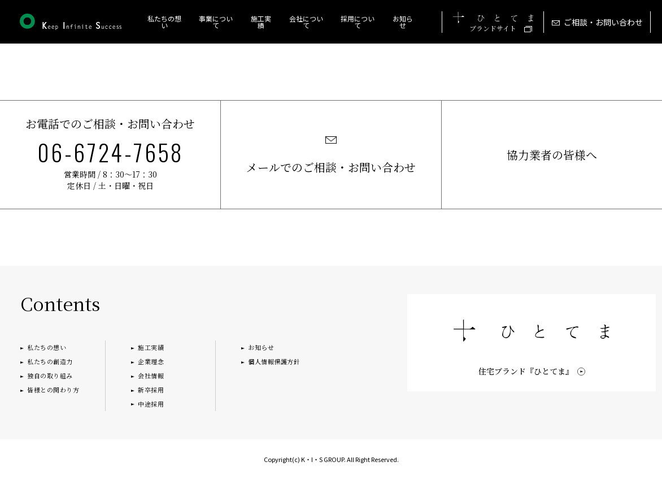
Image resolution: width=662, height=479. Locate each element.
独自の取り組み (50, 375)
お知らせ (403, 22)
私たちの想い (164, 22)
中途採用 (151, 403)
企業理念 (151, 361)
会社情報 (151, 375)
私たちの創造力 (50, 361)
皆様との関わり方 (53, 389)
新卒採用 (151, 389)
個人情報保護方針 (274, 361)
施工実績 (151, 347)
